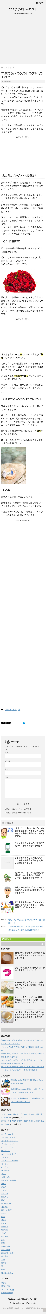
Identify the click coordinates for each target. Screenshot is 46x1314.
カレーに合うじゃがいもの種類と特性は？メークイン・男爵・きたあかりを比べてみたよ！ (29, 999)
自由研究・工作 (7, 1253)
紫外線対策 (5, 1246)
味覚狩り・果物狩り (9, 1180)
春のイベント (6, 1203)
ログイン (4, 1283)
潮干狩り (4, 1227)
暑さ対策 (4, 1207)
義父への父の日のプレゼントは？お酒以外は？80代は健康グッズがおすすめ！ (29, 890)
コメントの (7, 1289)
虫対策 (3, 1263)
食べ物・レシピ (7, 1273)
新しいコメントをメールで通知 (19, 809)
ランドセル (5, 1170)
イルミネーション (8, 1144)
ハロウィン (5, 1167)
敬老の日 (4, 1197)
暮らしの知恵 (6, 1210)
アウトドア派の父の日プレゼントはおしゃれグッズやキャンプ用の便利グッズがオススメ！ (29, 904)
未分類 (3, 1213)
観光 (3, 1269)
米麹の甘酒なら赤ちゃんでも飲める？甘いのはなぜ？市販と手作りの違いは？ (29, 985)
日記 (3, 1200)
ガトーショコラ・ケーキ (10, 1154)
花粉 (3, 1260)
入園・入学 (5, 1177)
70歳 (14, 709)
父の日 (8, 709)
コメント (8, 777)
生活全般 (4, 1236)
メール (7, 761)
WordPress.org (7, 1293)
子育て (3, 1190)
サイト (7, 769)
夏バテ (3, 1184)
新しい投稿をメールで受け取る (19, 813)
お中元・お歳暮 (7, 1134)
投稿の (5, 1286)
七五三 (3, 1174)
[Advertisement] (23, 40)
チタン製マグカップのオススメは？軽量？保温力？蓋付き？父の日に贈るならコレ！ (29, 860)
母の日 (3, 1220)
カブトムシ (5, 1151)
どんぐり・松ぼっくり (9, 1141)
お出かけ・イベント (9, 1137)
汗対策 (3, 1223)
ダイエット (5, 1164)
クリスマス (5, 1157)
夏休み (3, 1187)
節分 (3, 1240)
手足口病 (4, 1194)
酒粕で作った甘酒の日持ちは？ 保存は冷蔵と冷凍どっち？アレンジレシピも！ (30, 955)
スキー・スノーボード (9, 1161)
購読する (6, 939)
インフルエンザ (7, 1147)
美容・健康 (5, 1250)
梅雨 (3, 1217)
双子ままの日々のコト (23, 9)
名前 (6, 753)
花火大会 (4, 1256)
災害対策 (4, 1230)
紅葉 (3, 1243)
